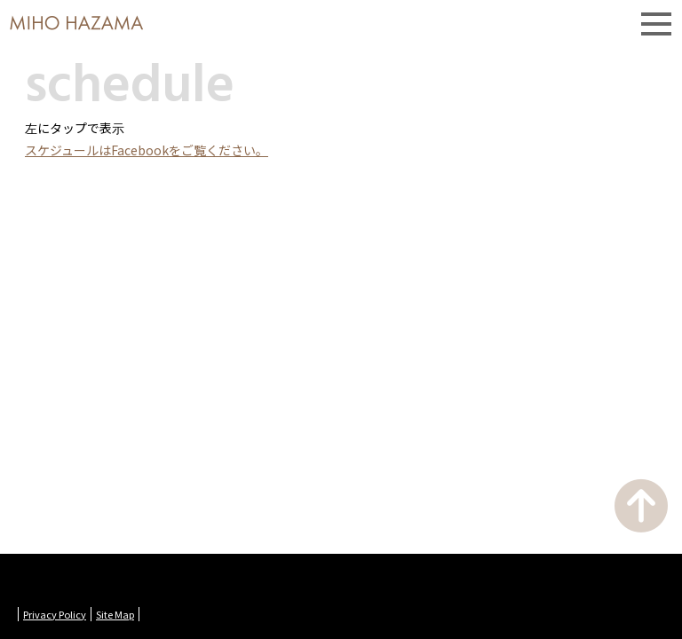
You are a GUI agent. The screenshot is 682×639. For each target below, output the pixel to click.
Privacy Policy (54, 614)
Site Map (115, 614)
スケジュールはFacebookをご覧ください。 (146, 150)
